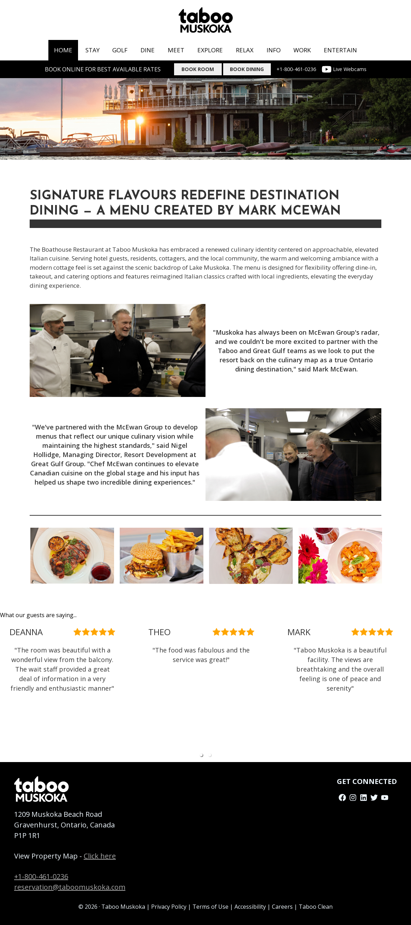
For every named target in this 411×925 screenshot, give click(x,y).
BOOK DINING (247, 69)
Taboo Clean (316, 907)
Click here (100, 856)
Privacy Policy (168, 907)
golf (119, 50)
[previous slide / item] (5, 690)
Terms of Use (210, 907)
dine (148, 50)
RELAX (245, 50)
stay (92, 50)
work (302, 50)
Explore (210, 50)
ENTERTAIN (340, 50)
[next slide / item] (406, 690)
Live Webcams (344, 69)
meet (176, 50)
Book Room (197, 69)
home (63, 50)
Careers (282, 907)
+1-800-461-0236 (296, 69)
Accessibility (250, 907)
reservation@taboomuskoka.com (69, 887)
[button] (201, 755)
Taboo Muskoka (123, 907)
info (274, 50)
